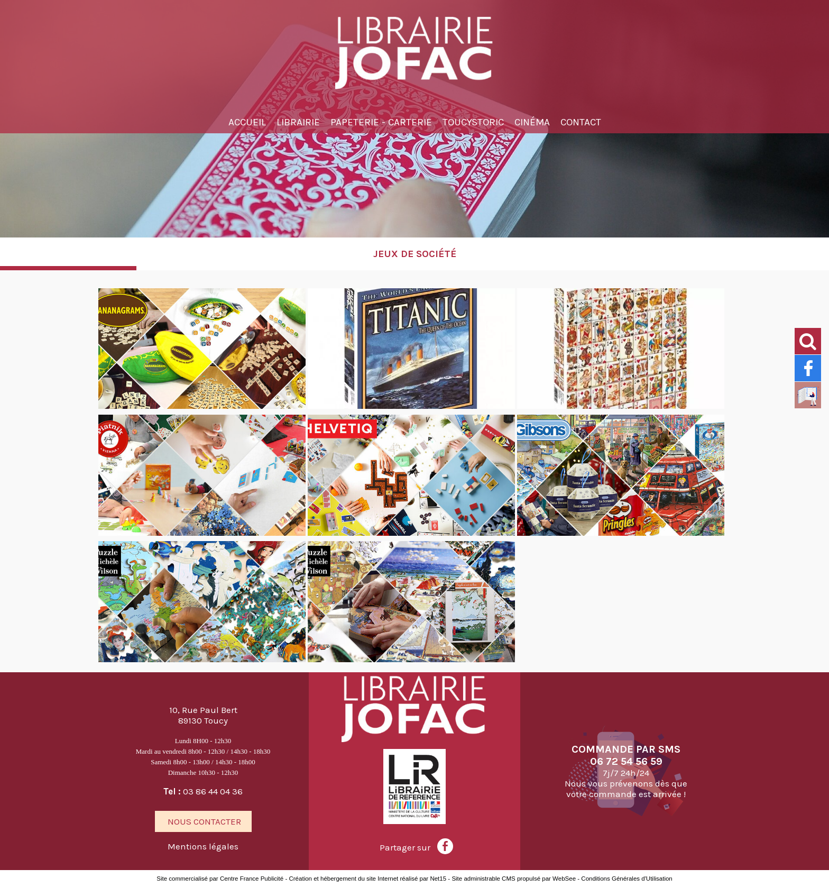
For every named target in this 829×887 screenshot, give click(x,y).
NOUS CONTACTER (203, 821)
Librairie (298, 122)
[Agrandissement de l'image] (202, 406)
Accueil (247, 122)
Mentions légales (203, 846)
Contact (580, 122)
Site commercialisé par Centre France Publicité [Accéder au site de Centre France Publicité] (219, 878)
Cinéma (532, 122)
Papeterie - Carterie (381, 122)
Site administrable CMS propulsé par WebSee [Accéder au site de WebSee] (514, 878)
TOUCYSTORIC (473, 122)
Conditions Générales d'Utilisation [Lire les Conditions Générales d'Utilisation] (626, 878)
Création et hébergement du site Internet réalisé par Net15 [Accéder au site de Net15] (367, 878)
